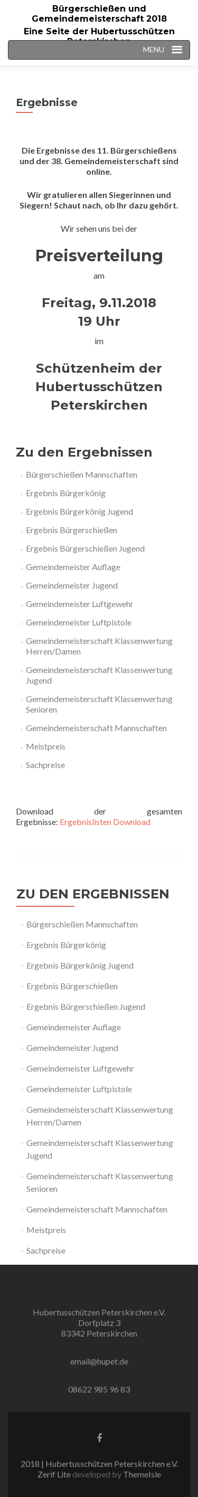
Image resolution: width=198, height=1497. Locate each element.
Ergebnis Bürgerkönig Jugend (79, 511)
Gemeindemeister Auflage (73, 567)
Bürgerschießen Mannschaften (81, 474)
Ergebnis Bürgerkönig (66, 493)
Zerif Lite (54, 1474)
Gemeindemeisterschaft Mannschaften (96, 728)
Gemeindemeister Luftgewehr (80, 604)
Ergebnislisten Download (105, 822)
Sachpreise (45, 765)
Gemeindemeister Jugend (72, 585)
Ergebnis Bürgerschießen (71, 530)
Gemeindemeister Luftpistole (78, 622)
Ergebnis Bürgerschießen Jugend (85, 548)
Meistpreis (45, 746)
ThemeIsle (142, 1474)
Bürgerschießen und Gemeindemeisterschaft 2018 (99, 14)
